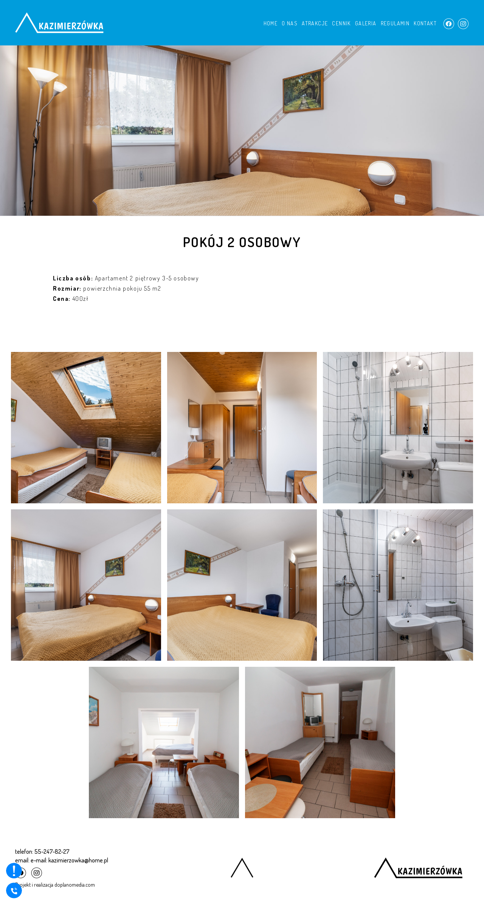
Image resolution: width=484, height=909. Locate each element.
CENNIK (341, 23)
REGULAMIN (395, 23)
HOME (271, 23)
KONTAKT (425, 23)
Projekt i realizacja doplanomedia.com (55, 884)
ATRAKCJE (315, 23)
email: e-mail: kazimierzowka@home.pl (61, 860)
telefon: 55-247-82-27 (42, 851)
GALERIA (366, 23)
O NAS (290, 23)
